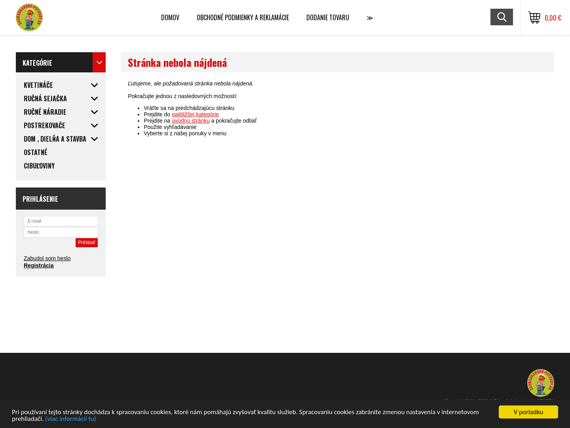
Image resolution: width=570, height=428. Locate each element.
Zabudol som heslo (47, 258)
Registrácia (38, 265)
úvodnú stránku (191, 120)
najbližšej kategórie (195, 114)
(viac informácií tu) (70, 419)
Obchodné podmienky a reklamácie (243, 17)
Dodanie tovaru (327, 17)
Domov (170, 17)
